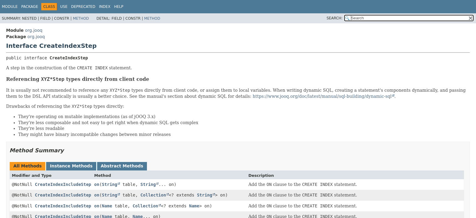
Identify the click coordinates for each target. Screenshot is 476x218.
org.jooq (33, 30)
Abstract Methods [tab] (122, 166)
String (109, 184)
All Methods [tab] (27, 166)
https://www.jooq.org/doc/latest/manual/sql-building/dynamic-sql (322, 96)
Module (10, 7)
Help (119, 7)
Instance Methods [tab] (71, 166)
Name (107, 205)
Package (29, 7)
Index (104, 7)
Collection (153, 195)
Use (63, 7)
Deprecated (83, 7)
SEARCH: (335, 18)
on (96, 184)
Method (81, 18)
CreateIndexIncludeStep (63, 184)
